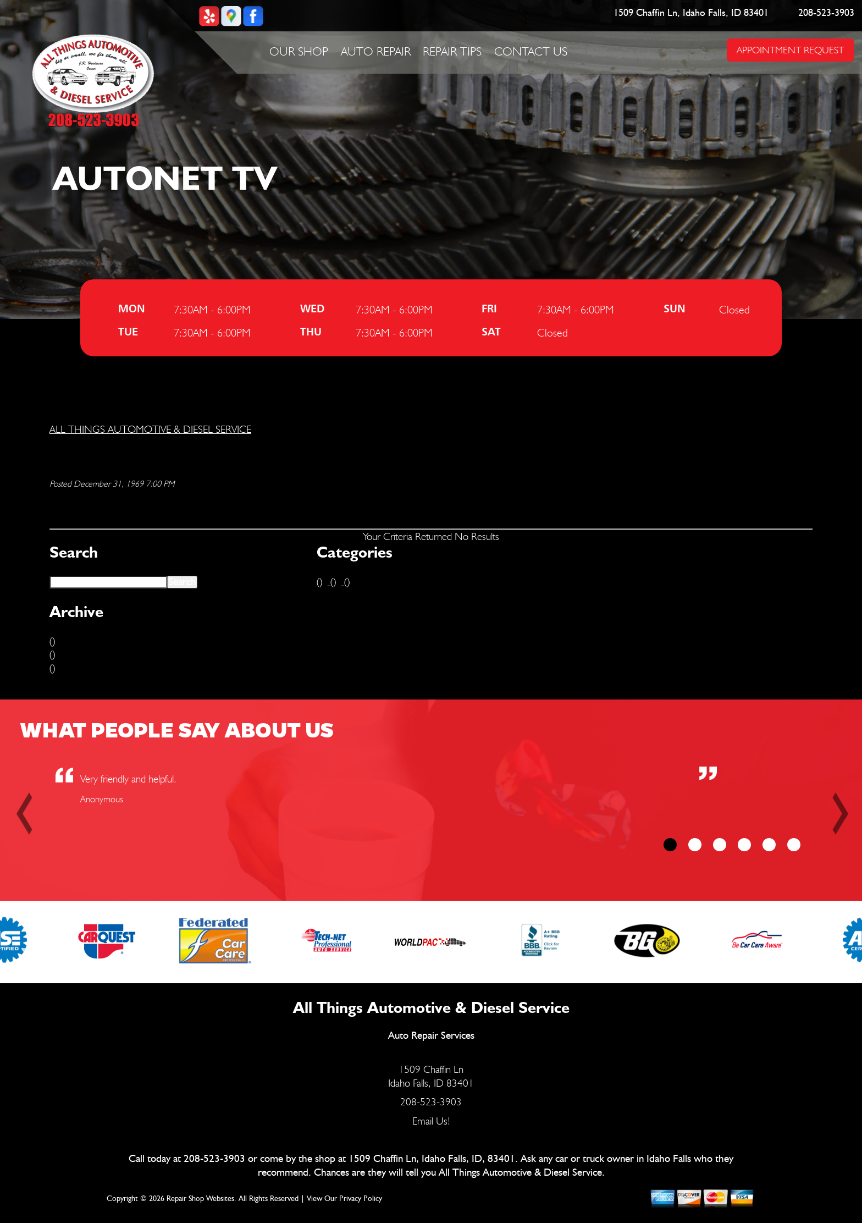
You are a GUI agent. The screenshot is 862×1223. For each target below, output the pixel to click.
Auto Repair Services (431, 1036)
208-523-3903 (827, 13)
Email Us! (431, 1121)
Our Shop (298, 51)
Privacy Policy (360, 1199)
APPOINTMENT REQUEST (790, 50)
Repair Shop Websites (200, 1199)
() (52, 641)
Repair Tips (452, 51)
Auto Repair (376, 51)
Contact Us (530, 51)
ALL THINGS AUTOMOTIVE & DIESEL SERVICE (150, 429)
